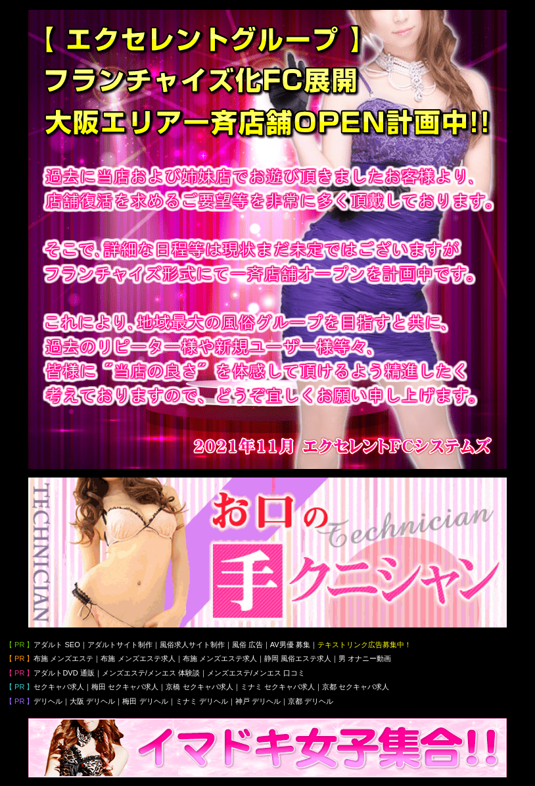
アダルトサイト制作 (119, 645)
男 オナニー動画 (364, 658)
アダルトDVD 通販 (64, 673)
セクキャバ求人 (59, 687)
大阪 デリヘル (92, 701)
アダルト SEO (57, 645)
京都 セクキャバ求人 (355, 687)
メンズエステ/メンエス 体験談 (151, 673)
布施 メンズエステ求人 (138, 658)
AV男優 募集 (290, 645)
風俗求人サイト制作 (192, 645)
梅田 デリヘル (145, 701)
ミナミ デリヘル (201, 701)
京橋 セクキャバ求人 (199, 687)
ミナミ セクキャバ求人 (278, 687)
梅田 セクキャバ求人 (124, 687)
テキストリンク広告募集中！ (364, 645)
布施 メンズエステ (63, 658)
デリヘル (48, 701)
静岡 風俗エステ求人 (297, 658)
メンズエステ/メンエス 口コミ (256, 673)
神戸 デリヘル (258, 701)
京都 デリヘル (310, 701)
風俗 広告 (247, 645)
